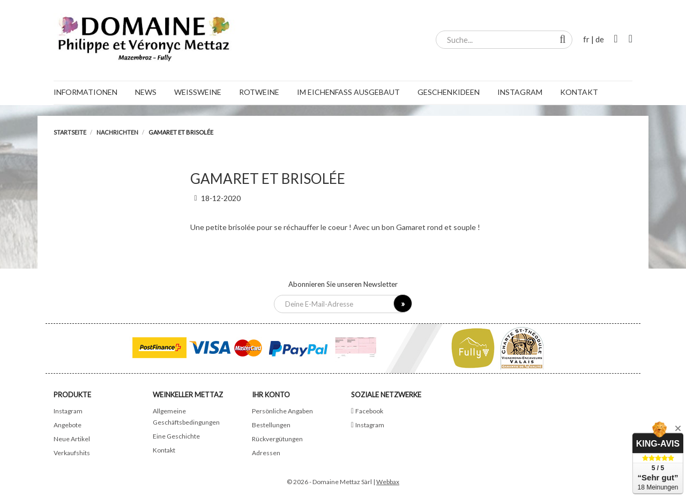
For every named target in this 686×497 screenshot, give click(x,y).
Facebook (369, 411)
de (599, 39)
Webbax (387, 482)
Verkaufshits (72, 453)
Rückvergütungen (277, 439)
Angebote (67, 425)
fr (586, 39)
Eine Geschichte (176, 436)
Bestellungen (271, 425)
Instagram (68, 411)
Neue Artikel (72, 439)
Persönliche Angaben (282, 411)
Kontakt (164, 450)
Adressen (266, 453)
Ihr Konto (271, 394)
